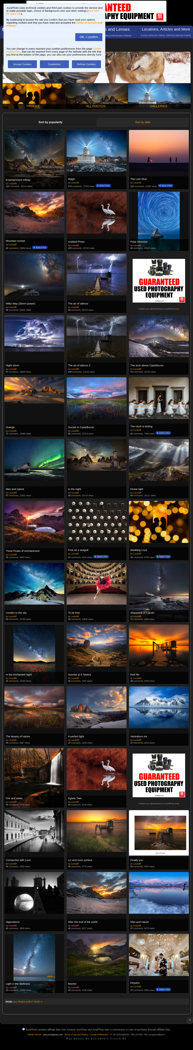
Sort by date (142, 122)
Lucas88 (12, 183)
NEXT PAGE (34, 1001)
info (176, 309)
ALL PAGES (19, 1001)
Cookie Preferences (99, 1034)
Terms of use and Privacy (76, 1034)
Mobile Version (34, 1034)
